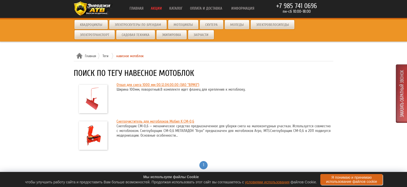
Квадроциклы (91, 25)
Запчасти (201, 35)
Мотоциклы (183, 25)
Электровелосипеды (272, 25)
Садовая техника (136, 35)
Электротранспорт (94, 35)
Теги (105, 56)
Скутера (211, 25)
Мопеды (237, 25)
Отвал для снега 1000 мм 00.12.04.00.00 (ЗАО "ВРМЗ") (158, 85)
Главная (90, 56)
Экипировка (171, 35)
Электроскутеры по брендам (138, 25)
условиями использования (267, 182)
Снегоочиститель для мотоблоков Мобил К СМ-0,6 (155, 121)
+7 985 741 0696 (296, 6)
